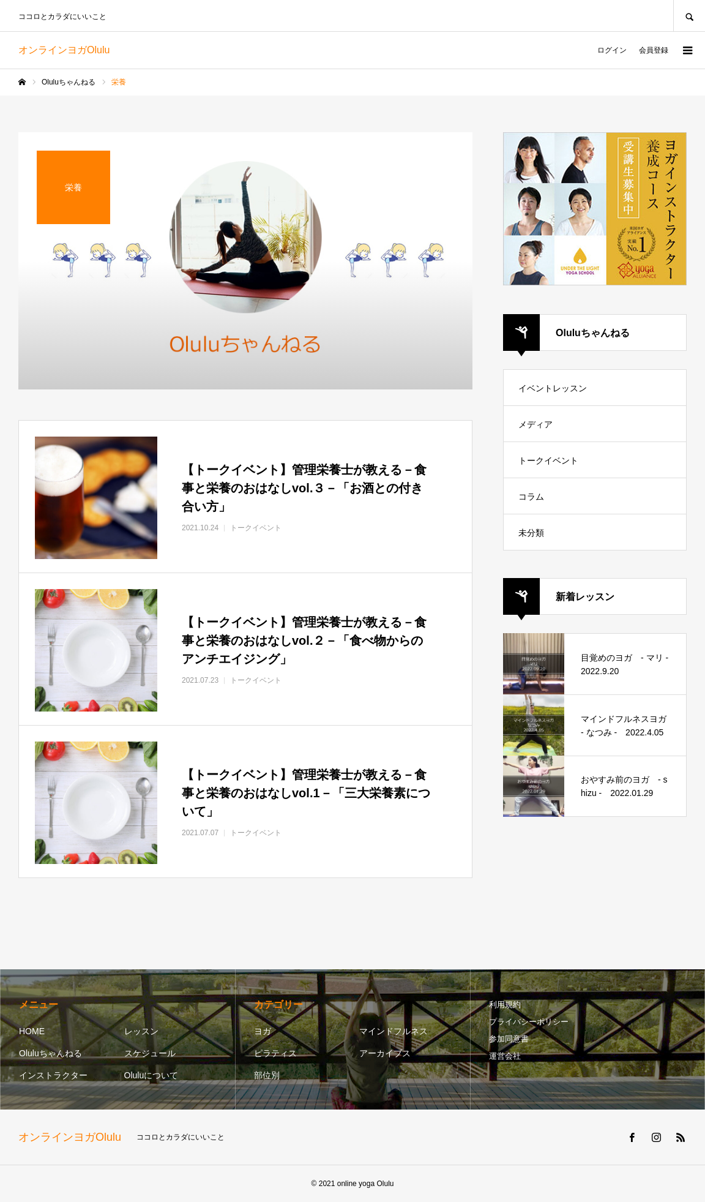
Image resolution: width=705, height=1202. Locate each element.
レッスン (141, 1031)
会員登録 (653, 50)
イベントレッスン (552, 388)
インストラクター (53, 1075)
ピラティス (275, 1053)
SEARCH (689, 15)
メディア (535, 424)
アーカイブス (385, 1053)
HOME (32, 1031)
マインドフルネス (393, 1031)
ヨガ (262, 1031)
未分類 (531, 533)
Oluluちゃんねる (50, 1053)
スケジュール (150, 1053)
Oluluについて (151, 1075)
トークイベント (548, 460)
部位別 (267, 1075)
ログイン (612, 50)
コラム (531, 496)
